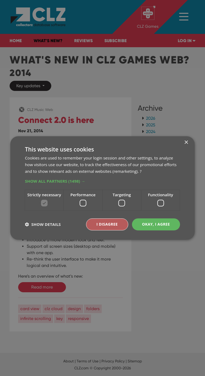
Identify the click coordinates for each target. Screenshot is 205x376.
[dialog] (102, 188)
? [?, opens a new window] (140, 171)
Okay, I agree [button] (156, 224)
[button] (102, 181)
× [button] (186, 143)
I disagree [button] (107, 224)
